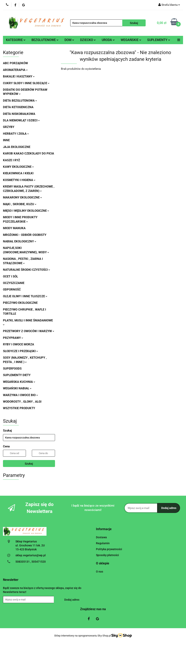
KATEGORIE (16, 40)
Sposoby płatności (107, 555)
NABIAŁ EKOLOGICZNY (19, 241)
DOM (69, 40)
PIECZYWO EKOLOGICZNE (20, 303)
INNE (6, 140)
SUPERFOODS (12, 368)
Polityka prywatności (109, 549)
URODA (108, 40)
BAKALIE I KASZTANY (19, 76)
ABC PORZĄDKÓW (15, 63)
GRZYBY (8, 127)
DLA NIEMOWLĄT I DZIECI (21, 120)
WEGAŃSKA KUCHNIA (19, 382)
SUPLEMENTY (158, 40)
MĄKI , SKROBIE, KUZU (19, 204)
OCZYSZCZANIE (13, 283)
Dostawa (101, 537)
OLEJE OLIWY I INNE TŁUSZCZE (25, 296)
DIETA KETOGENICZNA (18, 107)
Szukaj (29, 463)
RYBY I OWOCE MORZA (18, 344)
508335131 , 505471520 (30, 561)
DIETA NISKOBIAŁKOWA (19, 114)
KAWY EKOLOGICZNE (18, 167)
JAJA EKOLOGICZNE (16, 147)
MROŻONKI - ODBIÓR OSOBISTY (24, 235)
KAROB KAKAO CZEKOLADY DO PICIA (28, 153)
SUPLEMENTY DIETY (16, 375)
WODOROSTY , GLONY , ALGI (22, 401)
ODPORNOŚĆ (12, 289)
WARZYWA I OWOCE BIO (20, 395)
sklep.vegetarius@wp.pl (30, 555)
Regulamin (103, 543)
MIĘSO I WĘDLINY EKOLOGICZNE (26, 210)
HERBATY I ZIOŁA (16, 133)
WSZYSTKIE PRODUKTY (19, 408)
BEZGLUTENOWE (45, 40)
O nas (99, 571)
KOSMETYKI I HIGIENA (19, 180)
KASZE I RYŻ (11, 160)
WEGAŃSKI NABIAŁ (17, 388)
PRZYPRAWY (13, 338)
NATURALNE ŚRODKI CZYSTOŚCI (26, 270)
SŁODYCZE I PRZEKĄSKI (20, 351)
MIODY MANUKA (14, 228)
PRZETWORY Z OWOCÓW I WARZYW (28, 331)
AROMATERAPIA (15, 70)
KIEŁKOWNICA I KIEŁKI (18, 173)
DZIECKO (88, 40)
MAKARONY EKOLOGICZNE (22, 197)
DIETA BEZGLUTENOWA (20, 100)
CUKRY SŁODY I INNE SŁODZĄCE (26, 83)
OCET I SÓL (10, 276)
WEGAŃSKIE (131, 40)
